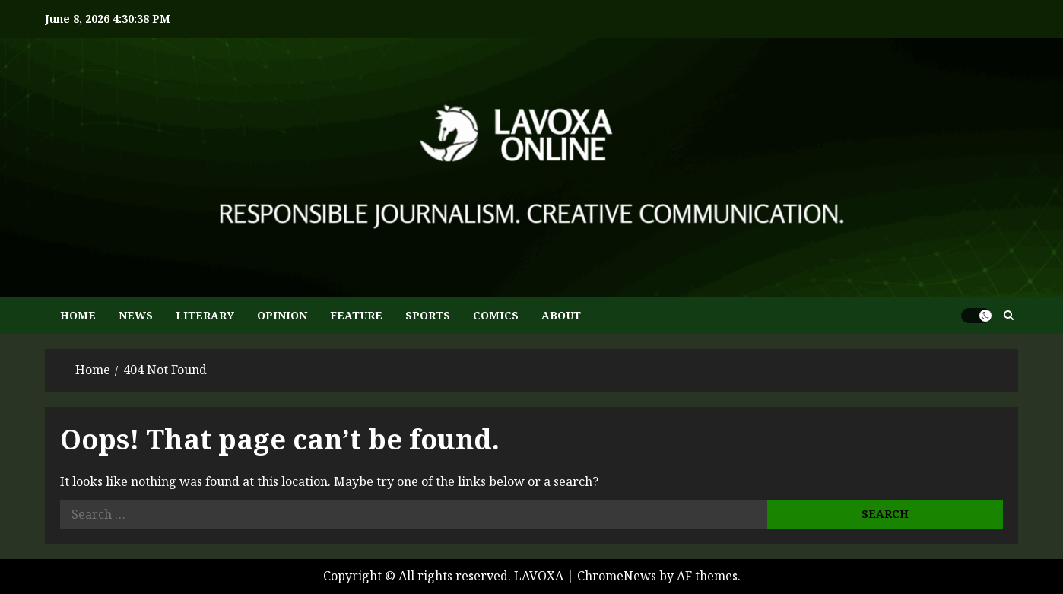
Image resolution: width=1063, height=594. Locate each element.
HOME (78, 315)
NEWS (136, 315)
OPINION (282, 315)
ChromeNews (616, 575)
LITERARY (205, 315)
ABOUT (561, 315)
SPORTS (427, 315)
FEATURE (356, 315)
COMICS (496, 315)
